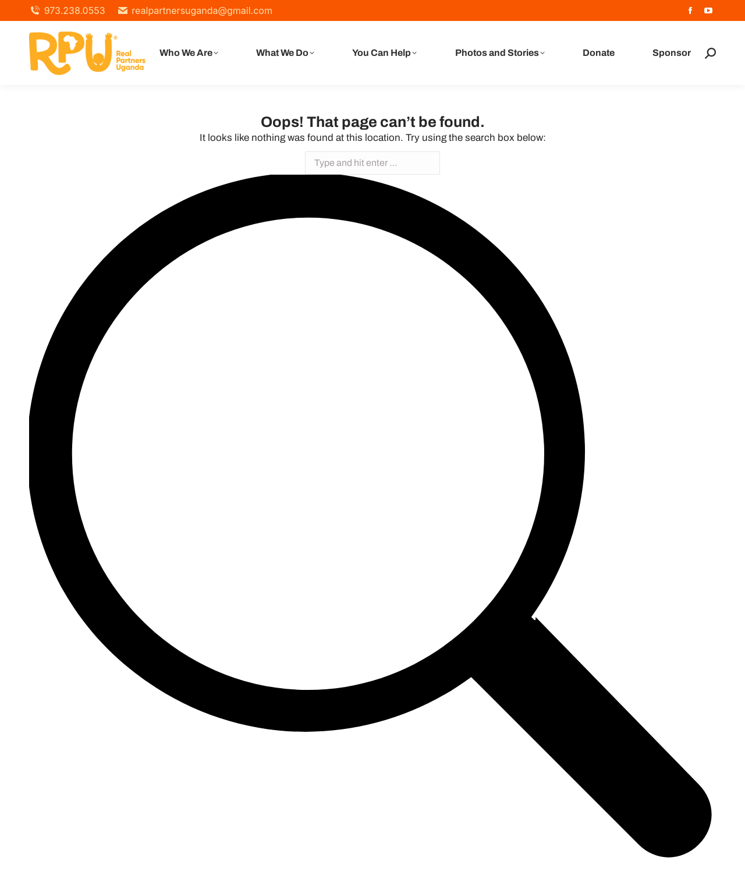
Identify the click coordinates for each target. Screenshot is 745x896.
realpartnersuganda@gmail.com (194, 10)
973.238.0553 (67, 10)
